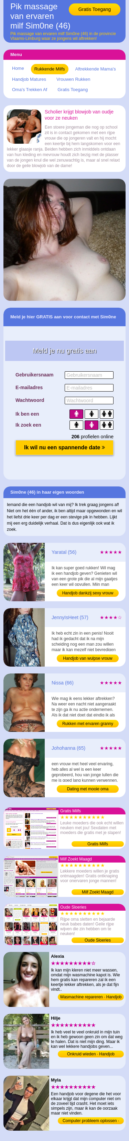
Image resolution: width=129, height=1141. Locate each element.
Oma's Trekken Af (29, 89)
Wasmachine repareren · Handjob (91, 997)
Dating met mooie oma (88, 789)
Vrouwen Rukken (73, 79)
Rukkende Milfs (49, 69)
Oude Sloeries (98, 940)
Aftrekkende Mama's (95, 69)
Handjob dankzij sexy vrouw (88, 593)
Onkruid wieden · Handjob (91, 1054)
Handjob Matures (29, 79)
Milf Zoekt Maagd (98, 892)
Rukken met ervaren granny (87, 723)
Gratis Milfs (97, 844)
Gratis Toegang (94, 9)
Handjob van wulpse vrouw (87, 658)
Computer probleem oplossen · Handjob (91, 1121)
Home (18, 68)
